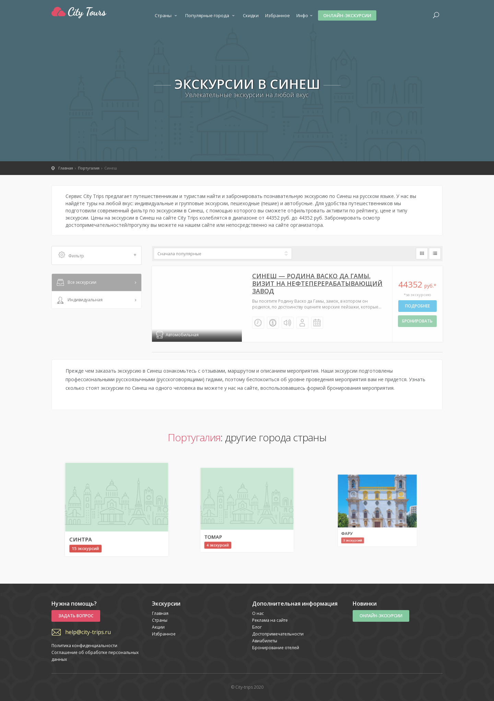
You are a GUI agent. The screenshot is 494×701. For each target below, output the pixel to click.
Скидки (251, 15)
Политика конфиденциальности (84, 646)
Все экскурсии (75, 283)
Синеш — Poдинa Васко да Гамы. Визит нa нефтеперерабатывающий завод (317, 283)
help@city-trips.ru (88, 632)
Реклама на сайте (270, 620)
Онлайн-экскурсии (347, 15)
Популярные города (210, 15)
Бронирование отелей (275, 648)
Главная (160, 613)
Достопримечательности (278, 634)
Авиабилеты (264, 641)
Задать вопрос (75, 616)
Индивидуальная (79, 300)
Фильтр (97, 255)
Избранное (277, 15)
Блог (257, 627)
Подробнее (417, 306)
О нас (258, 613)
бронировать (417, 321)
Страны (167, 15)
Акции (158, 627)
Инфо (305, 15)
